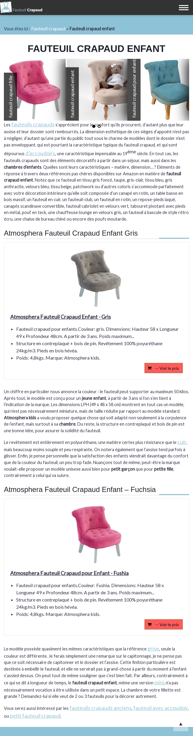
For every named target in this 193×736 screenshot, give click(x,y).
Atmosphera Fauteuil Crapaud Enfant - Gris (60, 316)
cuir (181, 442)
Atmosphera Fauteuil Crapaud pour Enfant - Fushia (69, 573)
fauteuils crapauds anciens (101, 708)
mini (159, 682)
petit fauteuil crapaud (35, 716)
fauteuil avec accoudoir (160, 708)
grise (153, 648)
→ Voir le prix (166, 368)
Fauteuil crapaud (48, 28)
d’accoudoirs (40, 153)
